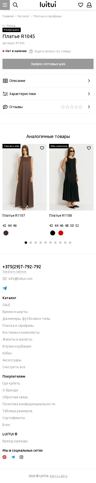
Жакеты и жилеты (17, 339)
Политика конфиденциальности (28, 404)
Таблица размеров (17, 411)
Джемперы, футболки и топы (26, 319)
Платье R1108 (60, 215)
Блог (6, 425)
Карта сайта (58, 476)
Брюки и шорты (15, 312)
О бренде (10, 390)
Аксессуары (11, 360)
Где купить (11, 383)
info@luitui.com (20, 279)
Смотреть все (13, 367)
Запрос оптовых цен (48, 64)
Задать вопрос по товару (50, 51)
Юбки (7, 353)
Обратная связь (15, 397)
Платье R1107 (13, 215)
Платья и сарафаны (18, 326)
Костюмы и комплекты (21, 332)
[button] (26, 242)
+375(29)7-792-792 (21, 266)
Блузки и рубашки (16, 346)
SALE (6, 305)
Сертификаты (13, 418)
